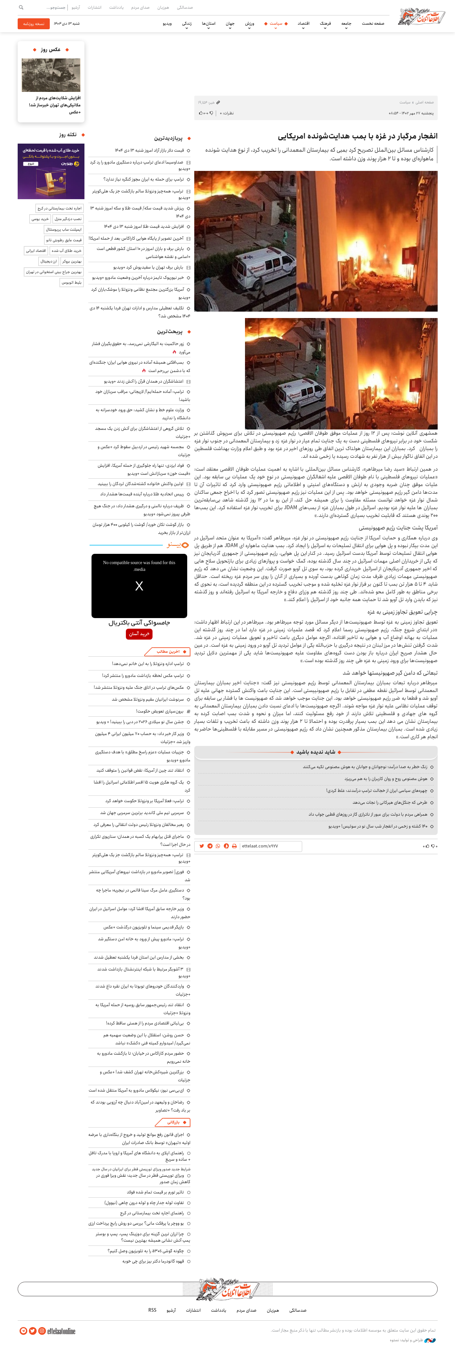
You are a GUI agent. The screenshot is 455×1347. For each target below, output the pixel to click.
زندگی (187, 23)
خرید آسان (139, 634)
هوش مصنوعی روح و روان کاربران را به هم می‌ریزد (386, 778)
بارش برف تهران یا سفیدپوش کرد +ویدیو (148, 267)
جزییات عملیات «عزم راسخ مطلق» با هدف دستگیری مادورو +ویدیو (142, 756)
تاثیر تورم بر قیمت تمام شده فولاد (155, 1192)
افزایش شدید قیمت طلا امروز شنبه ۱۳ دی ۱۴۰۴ (144, 226)
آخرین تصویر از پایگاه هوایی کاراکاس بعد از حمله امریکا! (136, 238)
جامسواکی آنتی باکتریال (139, 623)
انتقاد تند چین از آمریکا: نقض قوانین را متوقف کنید (140, 770)
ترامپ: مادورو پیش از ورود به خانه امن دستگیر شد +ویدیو (144, 943)
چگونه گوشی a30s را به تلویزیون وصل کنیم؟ (146, 1250)
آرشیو (76, 7)
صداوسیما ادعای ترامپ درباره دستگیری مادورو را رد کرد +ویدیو (140, 165)
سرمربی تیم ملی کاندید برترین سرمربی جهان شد (142, 812)
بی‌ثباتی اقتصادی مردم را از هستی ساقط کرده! (145, 1023)
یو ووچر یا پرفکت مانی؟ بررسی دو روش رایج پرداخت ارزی (136, 1223)
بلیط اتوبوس (72, 282)
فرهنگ (325, 23)
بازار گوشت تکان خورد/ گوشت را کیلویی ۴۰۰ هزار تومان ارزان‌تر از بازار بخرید (141, 528)
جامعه (346, 23)
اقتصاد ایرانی (36, 251)
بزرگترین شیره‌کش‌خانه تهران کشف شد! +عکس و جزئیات (145, 1076)
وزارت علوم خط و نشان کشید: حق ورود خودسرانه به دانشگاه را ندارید (143, 413)
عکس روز (51, 50)
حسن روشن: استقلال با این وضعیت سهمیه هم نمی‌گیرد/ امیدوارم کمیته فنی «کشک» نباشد (146, 1039)
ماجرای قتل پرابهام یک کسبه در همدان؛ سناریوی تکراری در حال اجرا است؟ (140, 840)
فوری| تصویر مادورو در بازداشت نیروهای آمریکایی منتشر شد (139, 875)
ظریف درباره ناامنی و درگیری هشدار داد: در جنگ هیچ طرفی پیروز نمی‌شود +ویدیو (142, 510)
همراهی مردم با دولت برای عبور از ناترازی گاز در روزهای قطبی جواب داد (368, 814)
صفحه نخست (373, 23)
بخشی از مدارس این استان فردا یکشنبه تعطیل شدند (139, 957)
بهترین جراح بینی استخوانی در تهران (54, 272)
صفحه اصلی (425, 102)
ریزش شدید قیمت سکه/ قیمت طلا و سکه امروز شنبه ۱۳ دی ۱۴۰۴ (140, 212)
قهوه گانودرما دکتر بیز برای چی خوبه (153, 1261)
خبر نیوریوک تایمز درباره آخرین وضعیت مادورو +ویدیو (138, 277)
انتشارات (94, 7)
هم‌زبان (163, 7)
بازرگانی (173, 1122)
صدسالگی (185, 7)
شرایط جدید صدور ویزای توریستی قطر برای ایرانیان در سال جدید (141, 1169)
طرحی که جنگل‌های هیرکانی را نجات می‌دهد (390, 802)
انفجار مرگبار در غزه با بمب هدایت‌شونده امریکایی (358, 136)
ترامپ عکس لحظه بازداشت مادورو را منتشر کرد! (143, 675)
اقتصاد (304, 23)
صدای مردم (140, 7)
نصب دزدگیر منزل (68, 219)
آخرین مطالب (168, 652)
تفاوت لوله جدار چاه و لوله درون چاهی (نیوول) (144, 1202)
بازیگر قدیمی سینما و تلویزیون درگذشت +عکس (143, 927)
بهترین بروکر (72, 261)
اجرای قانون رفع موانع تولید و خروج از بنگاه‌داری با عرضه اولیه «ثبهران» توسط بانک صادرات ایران (139, 1138)
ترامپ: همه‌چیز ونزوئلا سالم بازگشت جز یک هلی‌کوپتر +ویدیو (141, 194)
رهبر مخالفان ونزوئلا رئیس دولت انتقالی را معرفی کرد (138, 824)
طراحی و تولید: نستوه (413, 1340)
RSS (152, 1310)
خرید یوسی (40, 219)
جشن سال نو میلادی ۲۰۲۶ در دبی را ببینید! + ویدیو (140, 721)
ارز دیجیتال (48, 261)
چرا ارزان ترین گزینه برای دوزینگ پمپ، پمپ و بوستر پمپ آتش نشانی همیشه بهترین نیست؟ (143, 1237)
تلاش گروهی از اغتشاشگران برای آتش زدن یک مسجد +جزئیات (142, 432)
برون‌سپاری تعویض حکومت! (160, 711)
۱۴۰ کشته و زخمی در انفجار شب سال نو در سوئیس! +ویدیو (377, 826)
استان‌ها (208, 23)
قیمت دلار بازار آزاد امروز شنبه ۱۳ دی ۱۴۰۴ (149, 150)
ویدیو (167, 23)
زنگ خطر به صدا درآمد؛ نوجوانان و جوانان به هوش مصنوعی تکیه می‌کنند (365, 766)
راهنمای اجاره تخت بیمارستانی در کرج (152, 1213)
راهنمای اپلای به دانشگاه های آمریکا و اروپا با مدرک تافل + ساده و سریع (139, 1156)
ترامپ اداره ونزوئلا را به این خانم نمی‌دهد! (148, 663)
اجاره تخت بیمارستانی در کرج (60, 208)
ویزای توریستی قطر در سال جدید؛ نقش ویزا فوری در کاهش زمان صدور (143, 1178)
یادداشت (116, 7)
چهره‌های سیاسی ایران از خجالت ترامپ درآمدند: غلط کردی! (376, 790)
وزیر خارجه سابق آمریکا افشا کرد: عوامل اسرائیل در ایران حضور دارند (139, 912)
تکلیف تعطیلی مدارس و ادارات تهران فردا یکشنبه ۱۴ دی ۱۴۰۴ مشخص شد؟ (140, 312)
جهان (230, 23)
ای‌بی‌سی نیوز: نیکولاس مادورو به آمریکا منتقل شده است (136, 1090)
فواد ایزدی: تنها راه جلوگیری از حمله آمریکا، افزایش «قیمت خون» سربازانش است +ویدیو (144, 469)
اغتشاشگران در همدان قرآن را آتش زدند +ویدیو (143, 381)
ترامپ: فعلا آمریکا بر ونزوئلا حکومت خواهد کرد (144, 800)
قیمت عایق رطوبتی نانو (64, 240)
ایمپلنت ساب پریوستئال (64, 229)
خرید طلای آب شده (67, 251)
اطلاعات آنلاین (422, 16)
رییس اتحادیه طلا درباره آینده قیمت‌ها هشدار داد (142, 494)
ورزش (249, 23)
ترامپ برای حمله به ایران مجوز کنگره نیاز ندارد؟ (143, 179)
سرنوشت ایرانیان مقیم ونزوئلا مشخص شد (148, 699)
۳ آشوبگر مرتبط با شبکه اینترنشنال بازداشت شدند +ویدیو (143, 972)
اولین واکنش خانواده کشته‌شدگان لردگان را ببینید (140, 483)
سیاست (276, 23)
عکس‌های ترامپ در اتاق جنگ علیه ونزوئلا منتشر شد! (139, 687)
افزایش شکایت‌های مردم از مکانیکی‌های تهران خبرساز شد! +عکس (55, 105)
